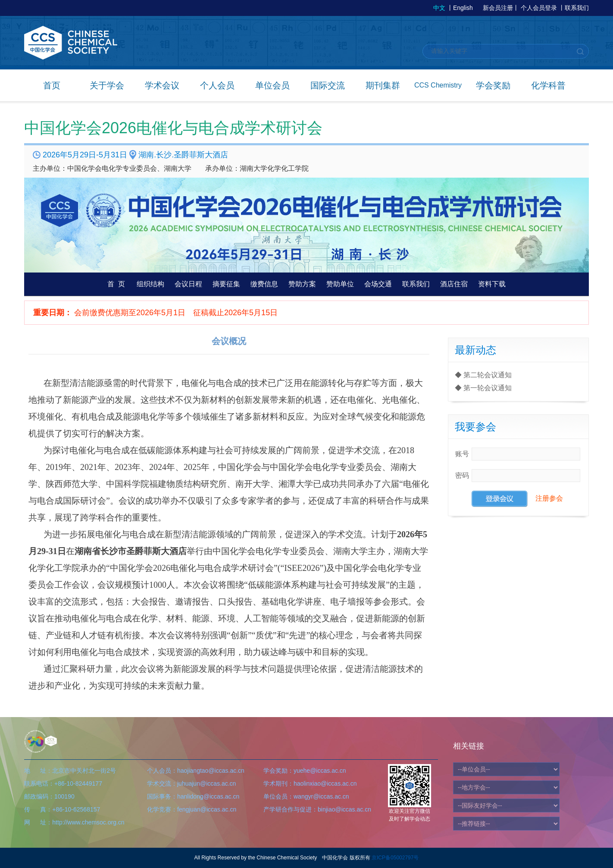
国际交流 (327, 85)
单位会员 (272, 85)
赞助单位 (340, 284)
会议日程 (188, 284)
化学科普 (548, 85)
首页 (51, 85)
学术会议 (162, 85)
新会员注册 (498, 7)
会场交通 (378, 284)
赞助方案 (302, 284)
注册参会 (549, 498)
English (463, 7)
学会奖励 (493, 85)
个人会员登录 (539, 7)
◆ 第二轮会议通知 (483, 375)
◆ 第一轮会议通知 (483, 388)
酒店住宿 (454, 284)
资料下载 (492, 284)
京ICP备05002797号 (395, 858)
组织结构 (150, 284)
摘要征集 (226, 284)
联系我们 (577, 7)
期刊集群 (383, 85)
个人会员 (217, 85)
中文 (439, 7)
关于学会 (107, 85)
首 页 (116, 284)
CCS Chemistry (438, 85)
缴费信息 (264, 284)
